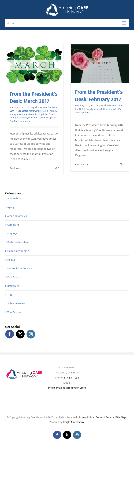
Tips (9, 294)
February (95, 109)
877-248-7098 (71, 377)
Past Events (14, 277)
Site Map (121, 417)
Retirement (13, 286)
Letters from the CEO (19, 268)
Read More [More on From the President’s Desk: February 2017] (80, 164)
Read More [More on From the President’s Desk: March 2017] (15, 168)
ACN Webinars (15, 198)
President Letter (36, 117)
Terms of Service (105, 417)
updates (25, 121)
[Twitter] (20, 334)
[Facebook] (9, 334)
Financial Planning (18, 251)
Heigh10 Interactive (74, 422)
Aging (10, 207)
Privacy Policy (86, 417)
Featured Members (18, 242)
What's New (14, 312)
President (22, 117)
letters (104, 109)
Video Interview (16, 303)
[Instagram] (31, 334)
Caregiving (13, 224)
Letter (25, 110)
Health (11, 259)
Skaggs (49, 117)
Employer (12, 233)
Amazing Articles (17, 216)
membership (30, 114)
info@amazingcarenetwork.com (67, 387)
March (32, 110)
